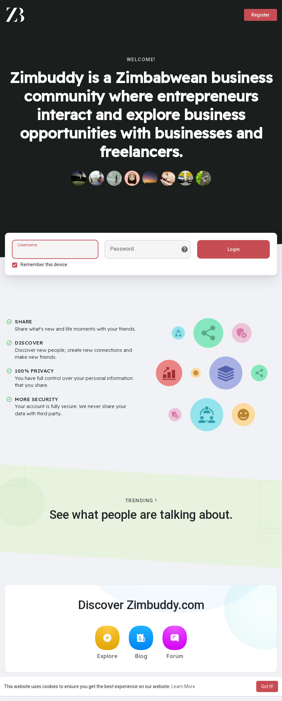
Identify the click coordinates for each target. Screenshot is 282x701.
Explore (107, 644)
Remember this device (44, 265)
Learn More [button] (183, 686)
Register (260, 15)
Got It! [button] (267, 686)
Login (233, 250)
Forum (174, 644)
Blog (141, 644)
